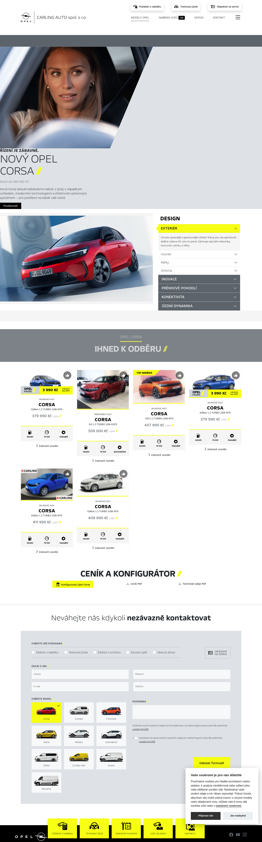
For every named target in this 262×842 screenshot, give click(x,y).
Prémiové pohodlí (179, 198)
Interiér (166, 164)
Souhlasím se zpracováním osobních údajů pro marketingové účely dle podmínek (180, 650)
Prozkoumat (163, 110)
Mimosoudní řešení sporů (161, 780)
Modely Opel (140, 18)
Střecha (166, 181)
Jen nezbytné (238, 815)
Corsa (47, 315)
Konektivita (173, 207)
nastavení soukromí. (229, 805)
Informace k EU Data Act (161, 790)
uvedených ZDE (140, 639)
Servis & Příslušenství (95, 785)
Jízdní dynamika (177, 216)
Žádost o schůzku (109, 563)
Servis (199, 18)
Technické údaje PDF (192, 494)
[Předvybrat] (67, 286)
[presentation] (157, 673)
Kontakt (219, 18)
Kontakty (88, 796)
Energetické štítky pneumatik (164, 785)
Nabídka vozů (172, 18)
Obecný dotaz (166, 563)
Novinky (87, 790)
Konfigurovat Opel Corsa (73, 495)
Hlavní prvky (65, 40)
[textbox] (80, 585)
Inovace (169, 189)
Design (170, 129)
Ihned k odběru (101, 40)
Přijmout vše (205, 815)
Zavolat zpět (139, 563)
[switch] (135, 648)
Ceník (165, 40)
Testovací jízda (78, 563)
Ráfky (165, 172)
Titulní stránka (91, 774)
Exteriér (169, 138)
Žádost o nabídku (47, 563)
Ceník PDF (134, 494)
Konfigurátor (137, 40)
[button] (47, 356)
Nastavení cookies (157, 774)
